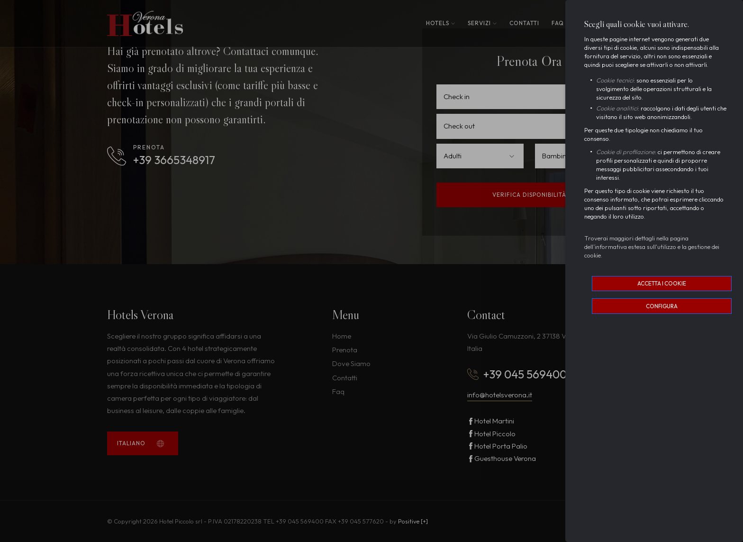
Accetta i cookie (661, 283)
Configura (662, 306)
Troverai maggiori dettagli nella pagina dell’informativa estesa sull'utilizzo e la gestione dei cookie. (651, 246)
